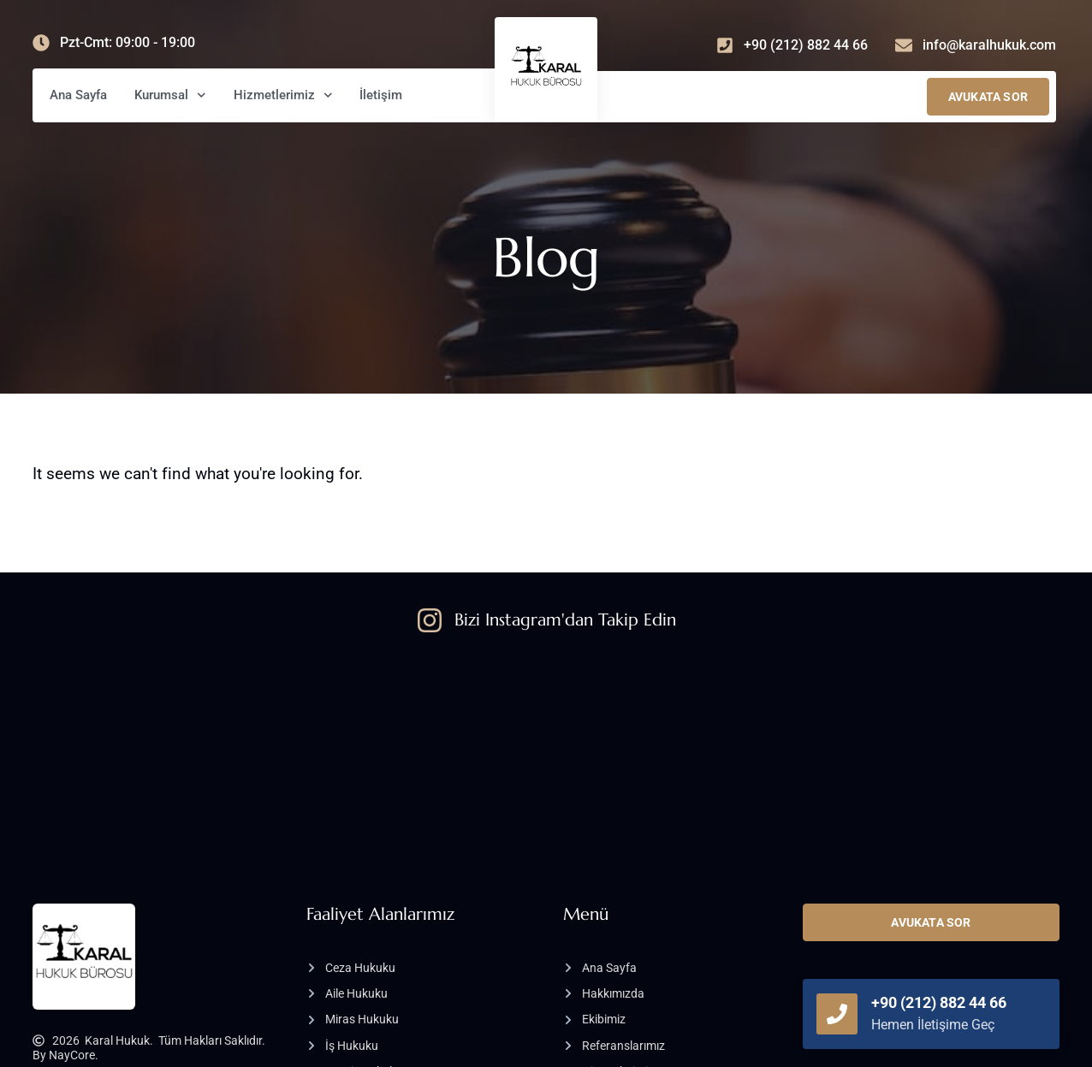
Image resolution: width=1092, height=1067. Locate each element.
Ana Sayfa (78, 95)
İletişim (380, 95)
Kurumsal (170, 95)
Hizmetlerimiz (283, 95)
